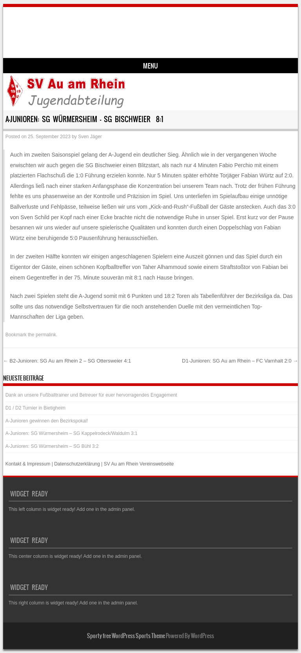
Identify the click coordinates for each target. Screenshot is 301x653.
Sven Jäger (90, 136)
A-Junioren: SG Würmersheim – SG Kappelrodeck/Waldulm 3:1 (71, 433)
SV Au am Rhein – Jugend (74, 26)
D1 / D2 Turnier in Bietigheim (35, 408)
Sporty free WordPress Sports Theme (126, 635)
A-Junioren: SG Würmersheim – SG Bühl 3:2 (52, 446)
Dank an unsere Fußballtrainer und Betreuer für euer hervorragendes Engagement (91, 395)
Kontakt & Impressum (28, 464)
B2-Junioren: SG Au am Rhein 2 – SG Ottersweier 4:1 (67, 361)
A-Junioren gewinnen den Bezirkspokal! (46, 421)
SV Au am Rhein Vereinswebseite (139, 464)
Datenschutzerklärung (77, 464)
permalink (46, 334)
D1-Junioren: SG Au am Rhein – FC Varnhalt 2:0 (240, 361)
